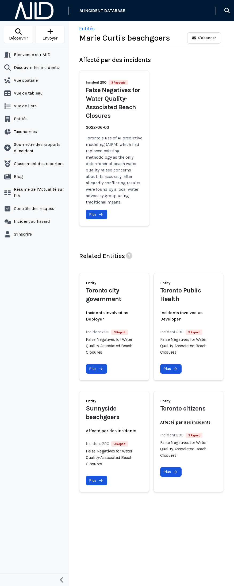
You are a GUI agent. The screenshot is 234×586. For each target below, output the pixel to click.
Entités (87, 29)
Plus (96, 214)
